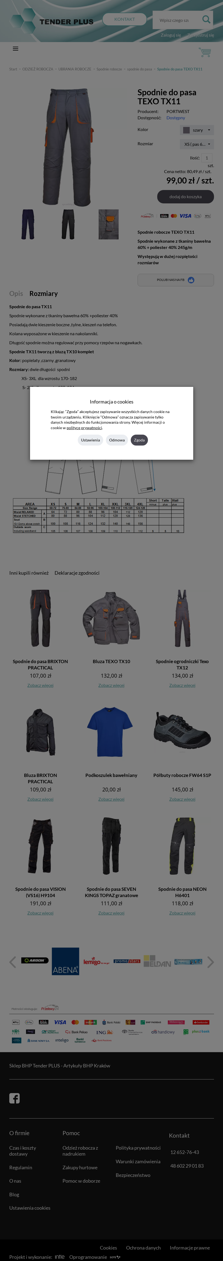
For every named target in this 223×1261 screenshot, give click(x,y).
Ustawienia (90, 440)
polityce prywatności (84, 428)
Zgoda (139, 440)
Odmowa (117, 440)
